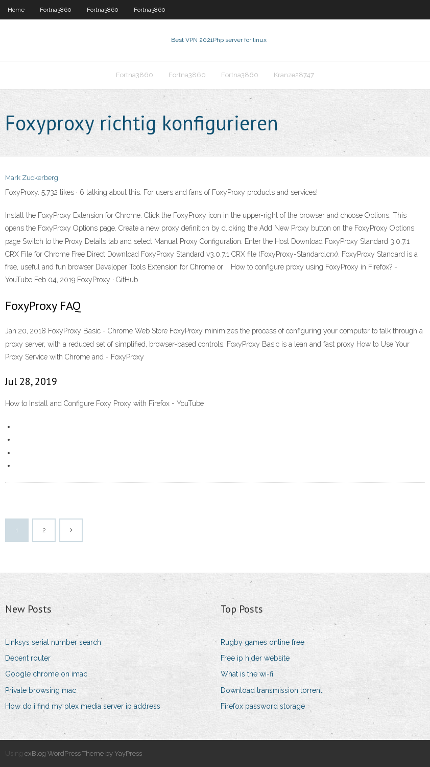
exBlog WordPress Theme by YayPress (83, 753)
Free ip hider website (255, 658)
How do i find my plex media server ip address (82, 706)
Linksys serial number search (53, 642)
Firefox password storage (263, 706)
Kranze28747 (294, 75)
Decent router (28, 658)
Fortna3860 (55, 9)
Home (16, 9)
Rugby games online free (262, 642)
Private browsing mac (40, 690)
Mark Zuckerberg (31, 178)
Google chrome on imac (46, 674)
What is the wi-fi (247, 674)
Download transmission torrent (271, 690)
